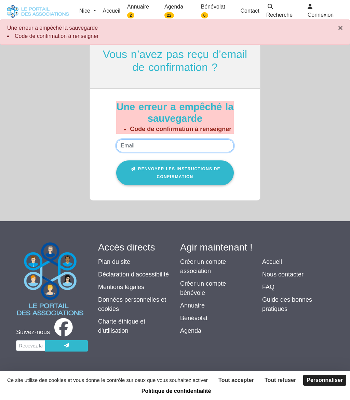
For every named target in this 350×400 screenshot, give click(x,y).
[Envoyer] (66, 346)
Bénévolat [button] (213, 11)
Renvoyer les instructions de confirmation (175, 173)
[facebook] (46, 332)
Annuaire (192, 305)
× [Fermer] (340, 28)
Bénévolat (193, 318)
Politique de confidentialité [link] (176, 391)
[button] (283, 11)
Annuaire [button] (138, 11)
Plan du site (114, 261)
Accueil (272, 261)
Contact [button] (250, 11)
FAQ (268, 287)
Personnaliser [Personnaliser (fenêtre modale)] (325, 380)
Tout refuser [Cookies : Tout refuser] (280, 380)
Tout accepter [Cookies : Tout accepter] (236, 380)
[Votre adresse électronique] (30, 345)
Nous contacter (283, 274)
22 (169, 15)
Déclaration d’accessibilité (133, 274)
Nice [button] (85, 11)
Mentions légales (121, 287)
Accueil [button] (112, 11)
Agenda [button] (173, 11)
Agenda (190, 330)
